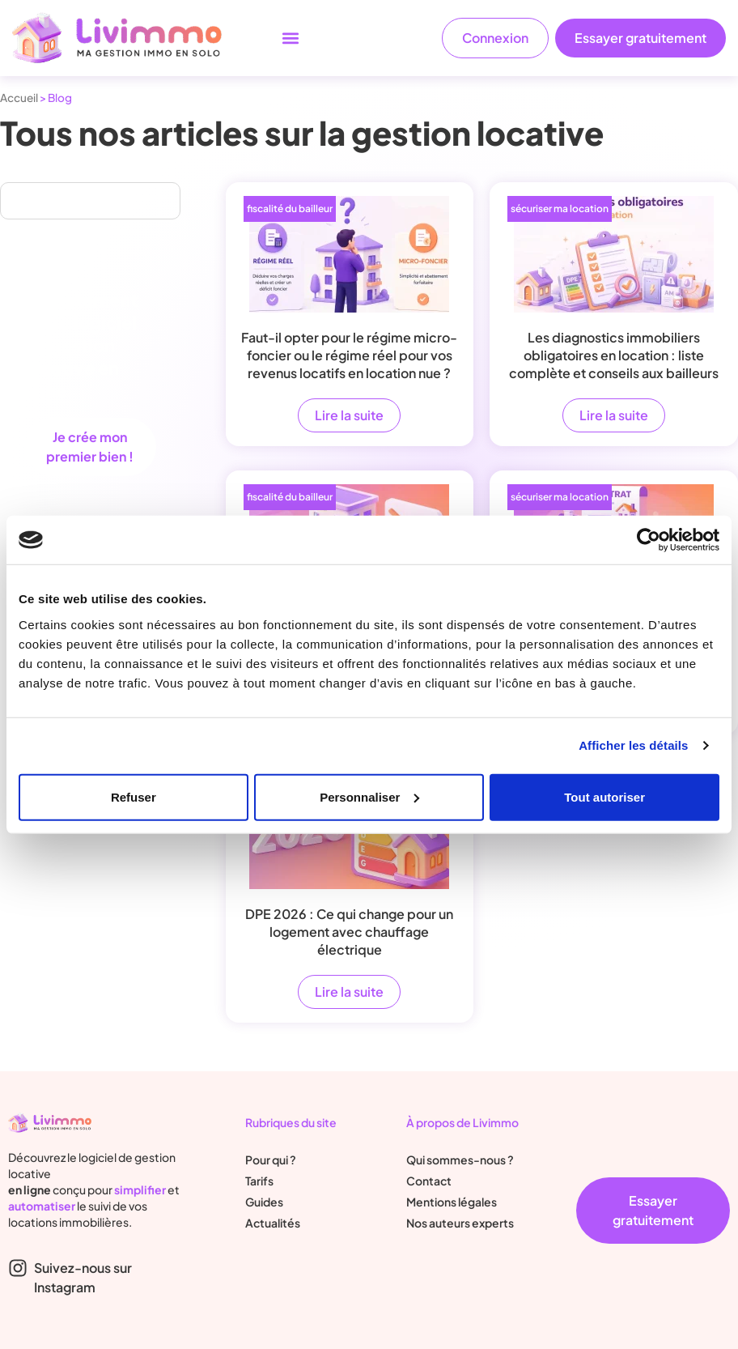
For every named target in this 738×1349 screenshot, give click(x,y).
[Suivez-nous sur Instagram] (18, 1268)
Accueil (19, 97)
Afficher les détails (633, 745)
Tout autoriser (604, 796)
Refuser (133, 796)
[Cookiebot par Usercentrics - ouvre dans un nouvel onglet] (648, 540)
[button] (290, 38)
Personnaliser (369, 796)
